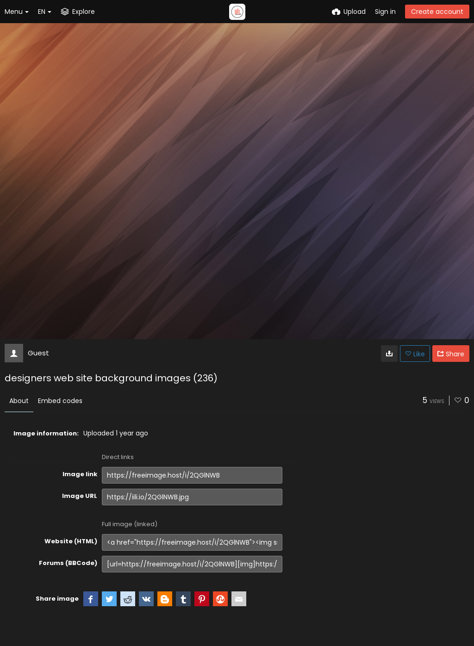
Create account (437, 11)
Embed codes (60, 400)
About (19, 400)
